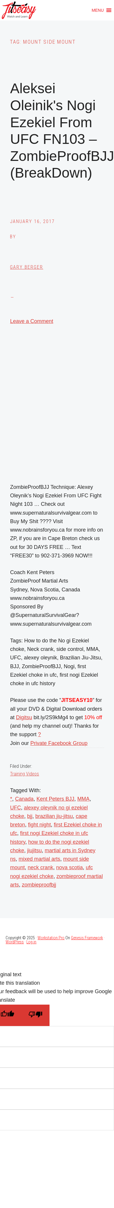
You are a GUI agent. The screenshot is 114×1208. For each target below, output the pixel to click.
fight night (39, 825)
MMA (83, 799)
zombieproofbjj (39, 885)
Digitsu (24, 717)
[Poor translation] (35, 1015)
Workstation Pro (51, 937)
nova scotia (69, 867)
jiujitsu (34, 850)
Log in (31, 942)
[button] (98, 10)
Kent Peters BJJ (55, 799)
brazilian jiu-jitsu (54, 816)
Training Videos (24, 774)
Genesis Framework (87, 937)
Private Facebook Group (58, 743)
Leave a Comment (31, 321)
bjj (30, 816)
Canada (24, 799)
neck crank (40, 867)
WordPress (15, 942)
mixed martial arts (39, 859)
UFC (15, 808)
